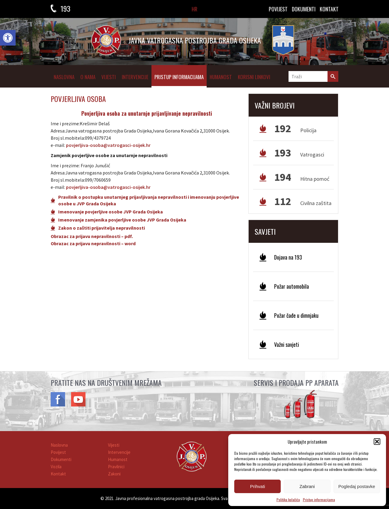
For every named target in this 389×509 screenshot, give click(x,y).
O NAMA (87, 77)
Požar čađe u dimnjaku (296, 315)
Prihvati (257, 486)
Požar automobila (291, 286)
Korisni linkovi (254, 77)
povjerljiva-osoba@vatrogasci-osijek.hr (108, 145)
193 (65, 8)
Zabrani (307, 486)
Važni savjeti (286, 344)
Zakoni (114, 474)
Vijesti (108, 77)
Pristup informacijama (319, 499)
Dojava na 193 (288, 257)
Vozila (56, 466)
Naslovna (64, 77)
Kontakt (58, 474)
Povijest (278, 9)
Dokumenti (61, 459)
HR (194, 9)
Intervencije (135, 77)
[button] (8, 38)
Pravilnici (116, 466)
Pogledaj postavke (356, 486)
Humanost (221, 77)
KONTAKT (329, 9)
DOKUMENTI (304, 9)
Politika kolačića (288, 499)
